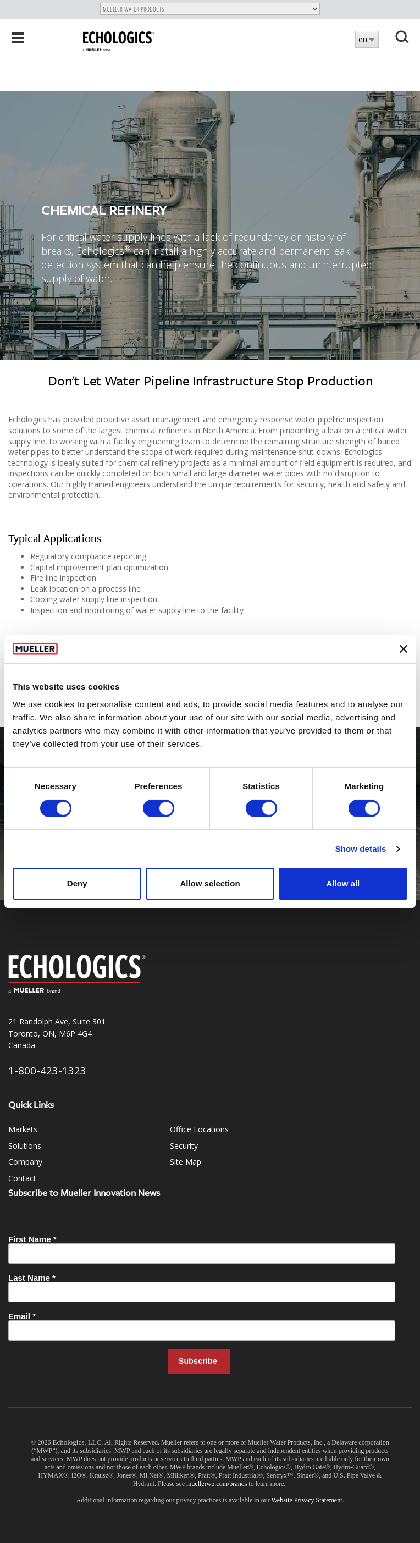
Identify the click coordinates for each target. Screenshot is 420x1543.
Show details (360, 848)
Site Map (185, 1161)
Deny (77, 883)
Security (184, 1145)
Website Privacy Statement (307, 1500)
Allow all (343, 883)
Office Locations (199, 1129)
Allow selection (210, 883)
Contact (22, 1178)
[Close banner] (403, 649)
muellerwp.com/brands (217, 1483)
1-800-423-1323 (47, 1070)
